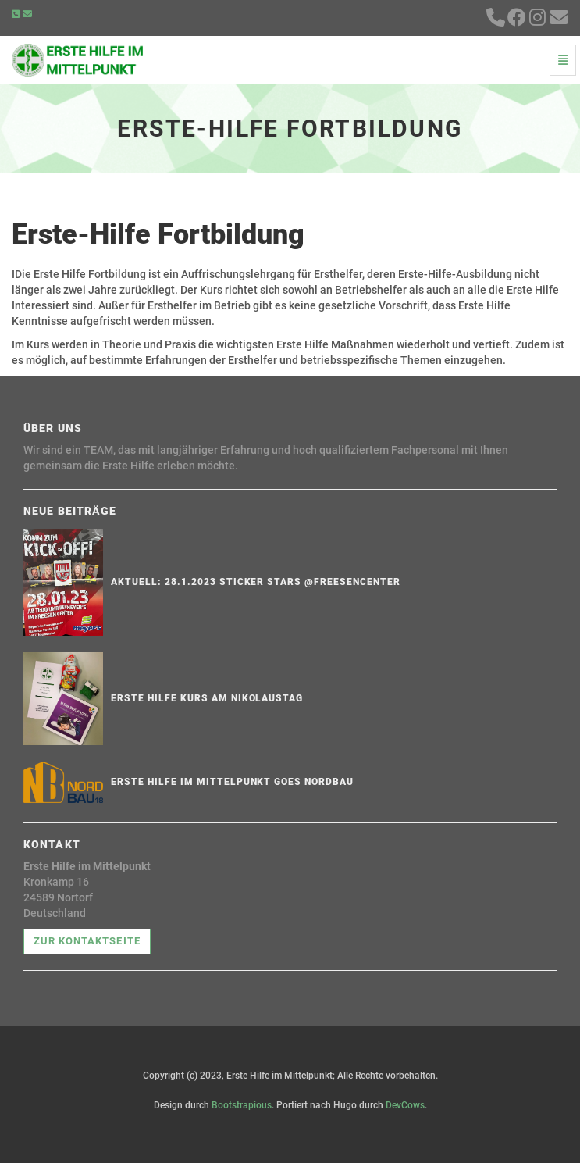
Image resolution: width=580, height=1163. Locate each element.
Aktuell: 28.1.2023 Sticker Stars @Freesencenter (255, 581)
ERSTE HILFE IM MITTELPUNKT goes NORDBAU (232, 781)
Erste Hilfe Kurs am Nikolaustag (207, 698)
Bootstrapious (242, 1105)
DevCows (405, 1105)
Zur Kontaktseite (87, 941)
